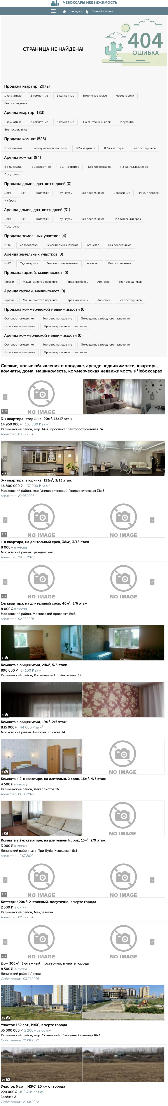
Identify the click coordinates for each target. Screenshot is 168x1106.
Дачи (24, 193)
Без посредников (16, 103)
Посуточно (126, 122)
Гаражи (9, 281)
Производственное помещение (65, 326)
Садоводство (29, 245)
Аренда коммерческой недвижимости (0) (43, 336)
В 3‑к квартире (113, 148)
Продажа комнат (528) (25, 139)
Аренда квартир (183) (24, 113)
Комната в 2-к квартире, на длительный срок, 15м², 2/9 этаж (53, 840)
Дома (8, 193)
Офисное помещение (19, 318)
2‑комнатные (39, 95)
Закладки (72, 11)
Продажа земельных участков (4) (35, 236)
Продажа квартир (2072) (27, 86)
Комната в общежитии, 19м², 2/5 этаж (34, 722)
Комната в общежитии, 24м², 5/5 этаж (34, 665)
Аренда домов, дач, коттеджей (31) (37, 210)
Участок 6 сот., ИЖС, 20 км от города (33, 1086)
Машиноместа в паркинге (40, 281)
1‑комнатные (12, 95)
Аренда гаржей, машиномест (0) (34, 291)
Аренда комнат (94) (22, 158)
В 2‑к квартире (85, 148)
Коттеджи (42, 193)
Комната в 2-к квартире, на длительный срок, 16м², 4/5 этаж (53, 779)
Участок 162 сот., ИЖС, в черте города (34, 1025)
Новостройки (125, 95)
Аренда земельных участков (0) (33, 254)
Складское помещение (19, 326)
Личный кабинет (100, 11)
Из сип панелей (149, 193)
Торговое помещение (57, 318)
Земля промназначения (62, 245)
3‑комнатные (65, 95)
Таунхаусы (65, 193)
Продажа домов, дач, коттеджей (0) (37, 184)
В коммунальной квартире (49, 148)
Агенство (93, 245)
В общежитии (13, 148)
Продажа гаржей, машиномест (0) (36, 273)
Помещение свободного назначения (105, 318)
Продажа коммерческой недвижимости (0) (45, 310)
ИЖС (7, 245)
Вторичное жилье (95, 95)
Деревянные (122, 193)
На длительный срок (96, 122)
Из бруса (10, 200)
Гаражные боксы (77, 281)
